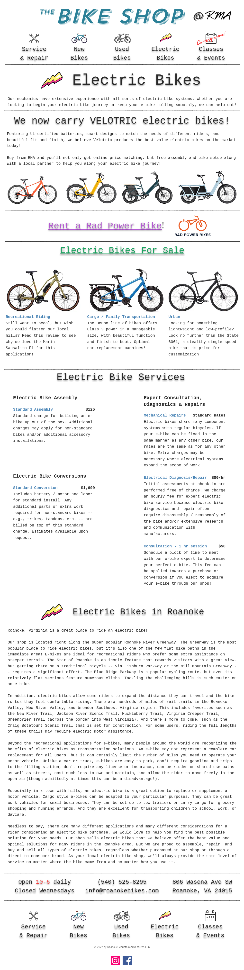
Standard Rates (209, 415)
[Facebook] (127, 960)
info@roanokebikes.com (122, 891)
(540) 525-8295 (122, 882)
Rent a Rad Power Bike (105, 226)
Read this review (41, 336)
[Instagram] (115, 960)
